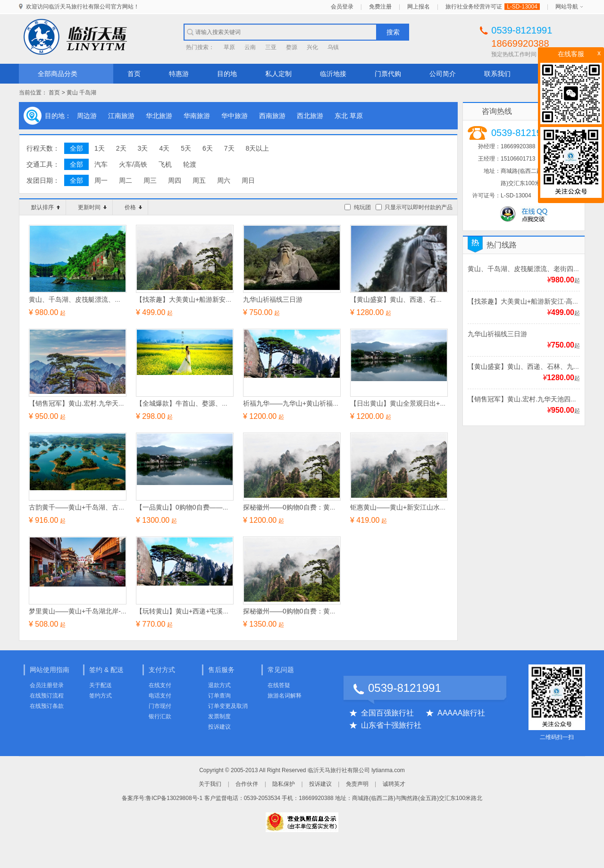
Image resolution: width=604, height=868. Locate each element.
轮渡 (189, 164)
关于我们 (210, 784)
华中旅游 (234, 115)
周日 (248, 180)
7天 (229, 148)
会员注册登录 (47, 685)
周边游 (87, 115)
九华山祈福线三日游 (497, 334)
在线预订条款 (47, 706)
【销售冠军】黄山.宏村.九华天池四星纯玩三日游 (100, 403)
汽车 (101, 164)
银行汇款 (160, 716)
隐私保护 (283, 784)
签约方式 (100, 695)
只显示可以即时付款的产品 (419, 207)
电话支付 (160, 695)
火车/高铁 (133, 164)
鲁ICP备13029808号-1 (174, 798)
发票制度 (219, 716)
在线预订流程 (47, 695)
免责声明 (357, 784)
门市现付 (160, 706)
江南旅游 (121, 115)
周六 (223, 180)
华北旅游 (159, 115)
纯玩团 (362, 207)
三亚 (271, 47)
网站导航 (566, 6)
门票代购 (388, 73)
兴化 (312, 47)
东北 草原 (349, 115)
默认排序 (45, 207)
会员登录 (342, 6)
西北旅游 (310, 115)
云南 (250, 47)
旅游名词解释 (285, 695)
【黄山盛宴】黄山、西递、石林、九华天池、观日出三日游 (436, 299)
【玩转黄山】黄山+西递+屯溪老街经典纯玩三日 (206, 611)
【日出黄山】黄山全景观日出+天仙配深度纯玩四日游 (428, 403)
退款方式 (219, 685)
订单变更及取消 (228, 706)
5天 (186, 148)
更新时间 (92, 207)
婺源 (291, 47)
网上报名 (418, 6)
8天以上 (257, 148)
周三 (150, 180)
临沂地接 (333, 73)
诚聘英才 (394, 784)
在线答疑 (279, 685)
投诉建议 (219, 726)
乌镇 (333, 47)
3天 (143, 148)
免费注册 (380, 6)
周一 (101, 180)
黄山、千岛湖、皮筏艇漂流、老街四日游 (527, 268)
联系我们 (497, 73)
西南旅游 (272, 115)
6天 (207, 148)
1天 (99, 148)
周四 (174, 180)
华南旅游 (197, 115)
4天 (164, 148)
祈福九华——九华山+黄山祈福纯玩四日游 (304, 403)
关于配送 (100, 685)
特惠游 (179, 73)
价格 (133, 207)
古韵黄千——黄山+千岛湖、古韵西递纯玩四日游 (100, 507)
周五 (199, 180)
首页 (134, 73)
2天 (121, 148)
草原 (229, 47)
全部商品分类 (57, 73)
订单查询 (219, 695)
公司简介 (442, 73)
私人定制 (278, 73)
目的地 (227, 73)
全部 (76, 148)
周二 (125, 180)
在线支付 (160, 685)
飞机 (165, 164)
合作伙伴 (246, 784)
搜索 (393, 32)
